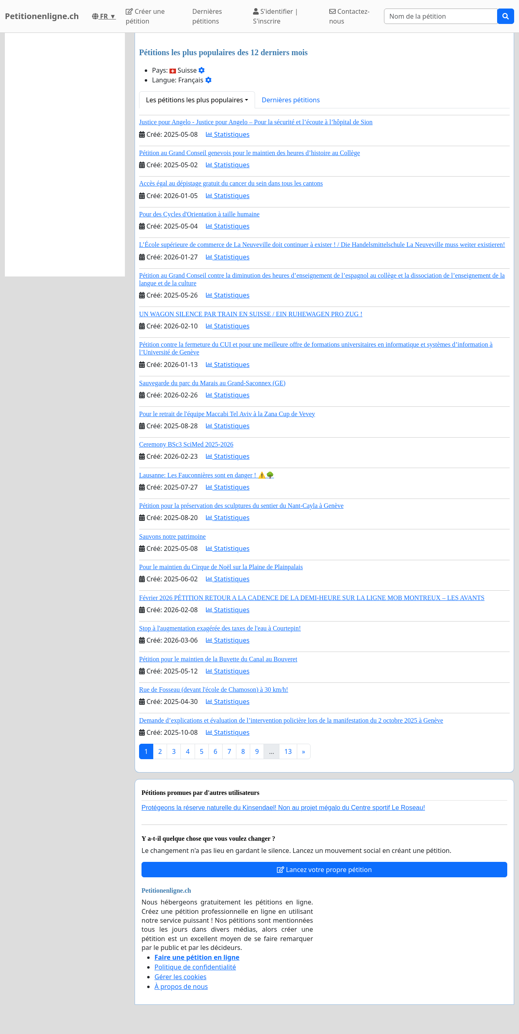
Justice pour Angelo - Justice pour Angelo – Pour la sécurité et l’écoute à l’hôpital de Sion (256, 122)
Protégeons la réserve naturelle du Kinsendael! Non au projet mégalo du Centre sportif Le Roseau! (283, 807)
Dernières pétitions (207, 16)
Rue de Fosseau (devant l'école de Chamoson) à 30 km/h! (213, 689)
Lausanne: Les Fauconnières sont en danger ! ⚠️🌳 (206, 475)
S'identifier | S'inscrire (275, 16)
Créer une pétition (145, 16)
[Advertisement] (65, 154)
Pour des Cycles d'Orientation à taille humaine (199, 214)
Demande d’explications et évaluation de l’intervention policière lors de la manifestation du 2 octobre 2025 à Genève (291, 720)
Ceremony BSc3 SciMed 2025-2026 (186, 444)
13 (288, 751)
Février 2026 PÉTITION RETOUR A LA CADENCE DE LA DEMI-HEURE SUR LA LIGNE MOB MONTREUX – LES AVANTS (312, 597)
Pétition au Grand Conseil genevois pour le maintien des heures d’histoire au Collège (249, 152)
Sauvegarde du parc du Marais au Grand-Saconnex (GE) (212, 383)
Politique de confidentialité (195, 967)
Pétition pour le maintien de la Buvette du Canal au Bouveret (218, 659)
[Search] (441, 16)
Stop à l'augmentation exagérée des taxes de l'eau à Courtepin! (220, 628)
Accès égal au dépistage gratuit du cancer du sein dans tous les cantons (231, 183)
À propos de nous (181, 986)
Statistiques (228, 134)
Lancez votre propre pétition (324, 869)
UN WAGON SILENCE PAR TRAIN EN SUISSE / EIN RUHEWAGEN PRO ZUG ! (250, 314)
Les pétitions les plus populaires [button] (194, 99)
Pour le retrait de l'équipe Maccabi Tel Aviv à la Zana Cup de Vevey (227, 413)
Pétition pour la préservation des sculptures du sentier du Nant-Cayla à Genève (241, 505)
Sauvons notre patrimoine (172, 536)
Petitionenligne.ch (42, 16)
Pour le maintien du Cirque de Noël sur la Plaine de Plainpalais (221, 566)
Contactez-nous (349, 16)
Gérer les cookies (180, 976)
